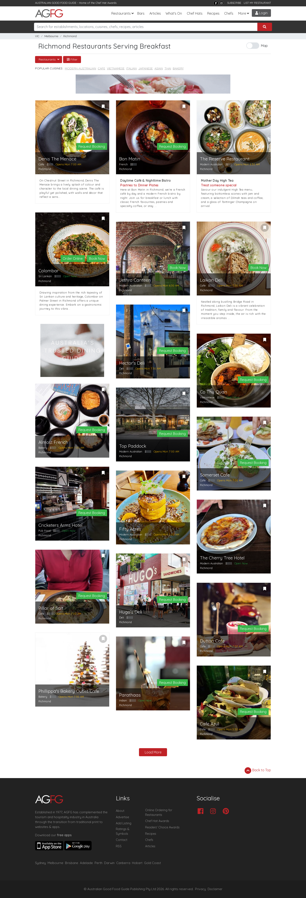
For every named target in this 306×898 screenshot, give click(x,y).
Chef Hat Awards (106, 2)
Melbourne (51, 36)
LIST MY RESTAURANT (257, 2)
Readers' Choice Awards (162, 827)
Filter (72, 59)
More (242, 13)
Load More (153, 752)
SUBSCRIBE (234, 2)
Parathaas (130, 695)
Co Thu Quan (213, 391)
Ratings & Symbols (122, 831)
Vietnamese (116, 68)
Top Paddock (132, 446)
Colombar (48, 270)
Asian (158, 68)
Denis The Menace (57, 158)
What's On (174, 13)
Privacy (200, 889)
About (120, 811)
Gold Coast (152, 863)
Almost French (53, 442)
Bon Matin (129, 158)
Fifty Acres (130, 529)
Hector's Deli (132, 363)
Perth (98, 863)
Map (264, 46)
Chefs (228, 13)
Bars (140, 13)
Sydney (40, 863)
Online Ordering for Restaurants (158, 812)
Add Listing (123, 823)
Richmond (70, 36)
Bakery (178, 68)
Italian (131, 68)
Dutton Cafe (212, 640)
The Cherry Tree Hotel (222, 557)
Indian (123, 700)
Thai (167, 68)
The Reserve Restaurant (224, 158)
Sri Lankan (45, 276)
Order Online (73, 258)
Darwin (109, 863)
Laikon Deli (211, 280)
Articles (155, 13)
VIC (37, 36)
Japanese (145, 68)
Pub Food (44, 530)
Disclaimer (215, 889)
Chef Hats (195, 13)
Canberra (123, 863)
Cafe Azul (209, 723)
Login (261, 13)
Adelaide (86, 863)
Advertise (122, 817)
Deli (121, 368)
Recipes (213, 13)
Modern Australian (80, 68)
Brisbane (71, 863)
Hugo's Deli (130, 612)
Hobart (137, 863)
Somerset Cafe (215, 474)
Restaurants (121, 13)
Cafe (101, 68)
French (123, 164)
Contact (121, 840)
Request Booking (91, 146)
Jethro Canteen (135, 280)
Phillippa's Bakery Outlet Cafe (68, 691)
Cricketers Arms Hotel (60, 525)
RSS (119, 846)
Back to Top (258, 770)
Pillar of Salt (50, 608)
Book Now (97, 258)
